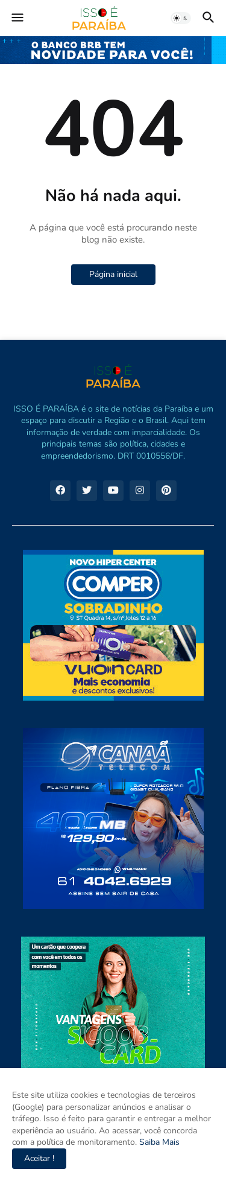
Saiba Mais (158, 1142)
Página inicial (113, 274)
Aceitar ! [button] (39, 1158)
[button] (16, 18)
